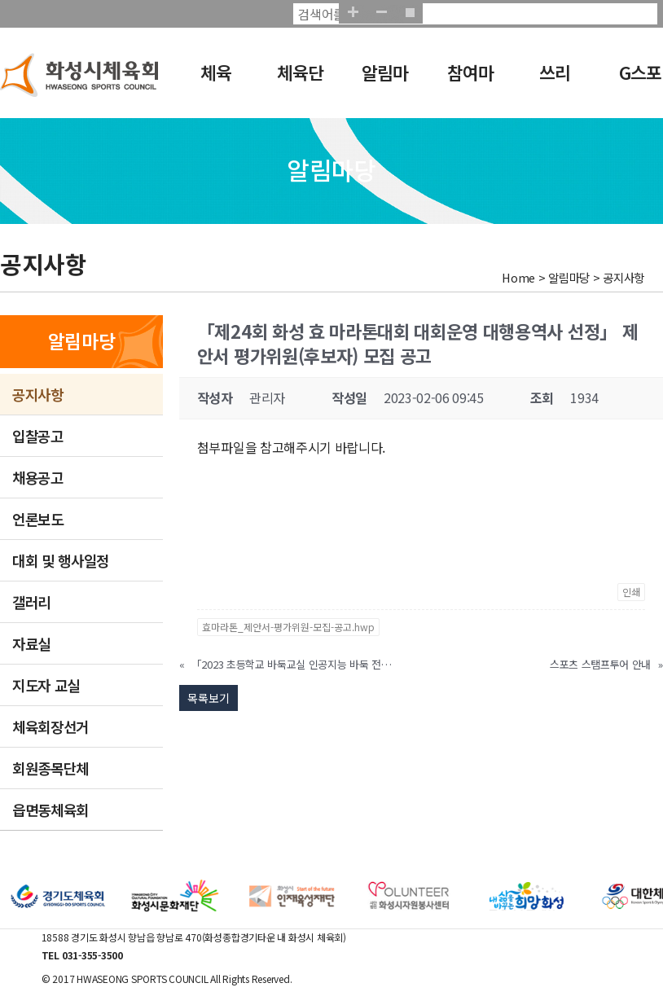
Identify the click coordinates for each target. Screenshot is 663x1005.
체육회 (208, 83)
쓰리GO (545, 83)
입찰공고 (38, 435)
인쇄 (631, 592)
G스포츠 (635, 83)
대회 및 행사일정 (60, 560)
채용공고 (38, 477)
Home (518, 277)
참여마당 (467, 83)
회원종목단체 (50, 768)
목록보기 (208, 698)
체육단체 (297, 83)
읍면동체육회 (50, 809)
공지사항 (38, 394)
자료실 (31, 643)
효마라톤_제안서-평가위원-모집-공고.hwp (288, 627)
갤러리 (31, 601)
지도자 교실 (46, 685)
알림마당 (382, 83)
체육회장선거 (50, 726)
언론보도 (38, 518)
